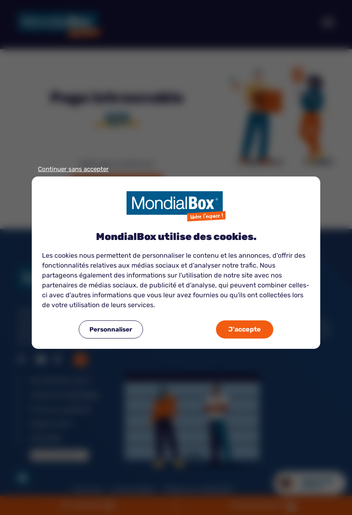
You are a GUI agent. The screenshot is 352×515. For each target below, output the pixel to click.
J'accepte (244, 329)
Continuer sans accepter (73, 169)
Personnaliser (110, 329)
